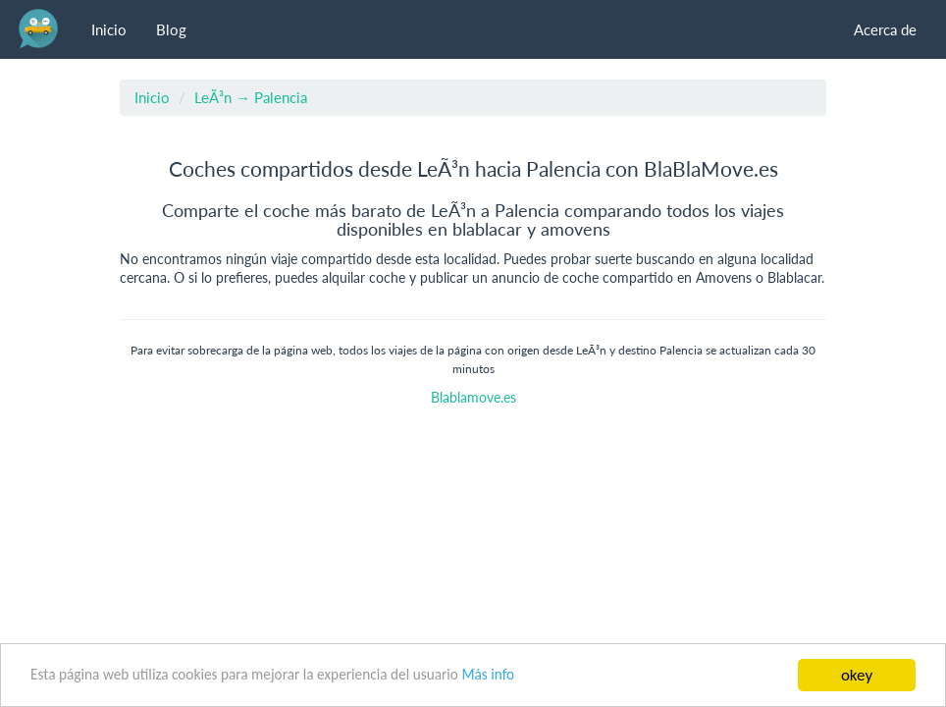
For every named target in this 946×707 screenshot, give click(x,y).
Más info (487, 674)
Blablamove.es (473, 398)
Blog (171, 29)
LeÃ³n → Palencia (250, 97)
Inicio (109, 29)
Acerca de (885, 29)
